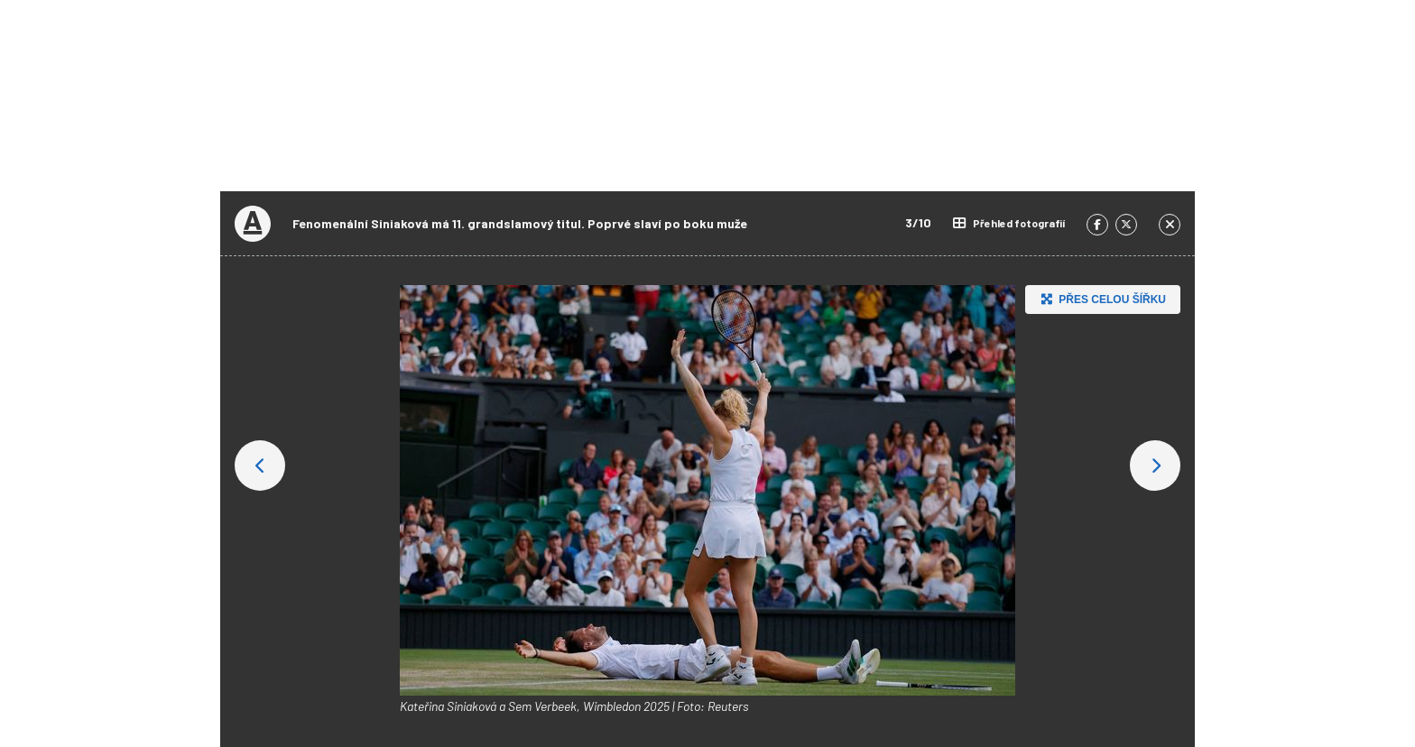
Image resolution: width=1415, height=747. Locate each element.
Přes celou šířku (1101, 299)
